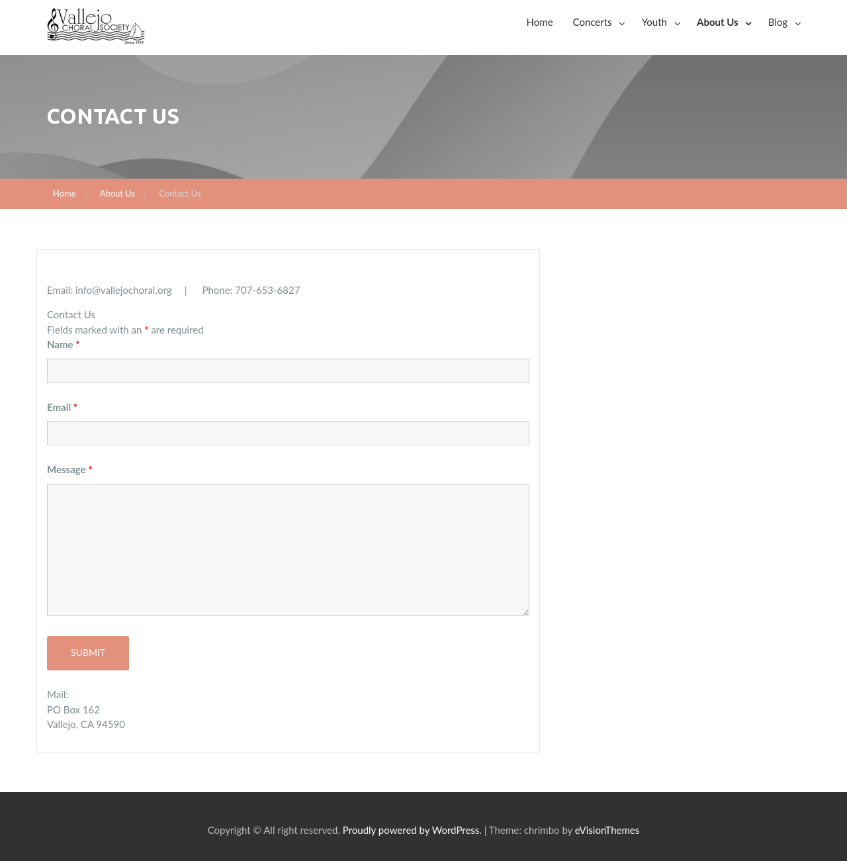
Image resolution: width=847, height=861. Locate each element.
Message (70, 469)
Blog (777, 22)
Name (63, 344)
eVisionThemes (607, 830)
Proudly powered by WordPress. (412, 830)
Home (540, 22)
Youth (654, 22)
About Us (717, 22)
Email (62, 407)
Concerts (592, 22)
